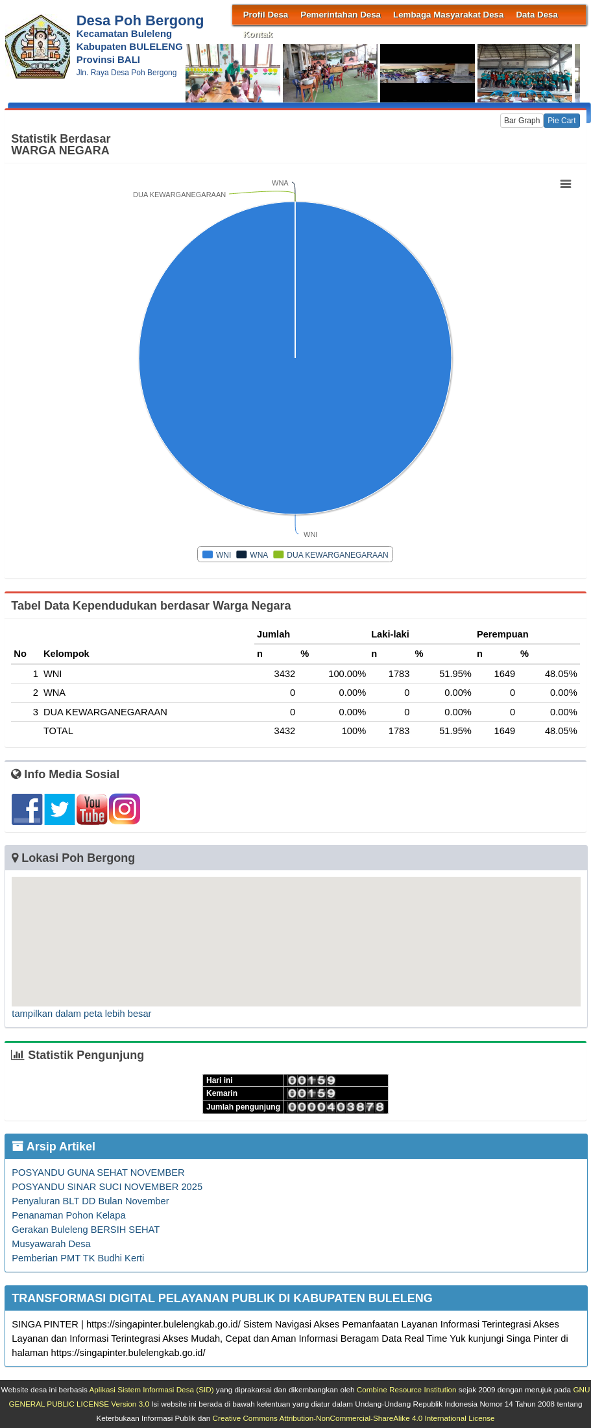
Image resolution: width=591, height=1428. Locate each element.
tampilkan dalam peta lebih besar (81, 1013)
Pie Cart (561, 120)
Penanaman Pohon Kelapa (68, 1215)
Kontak (257, 34)
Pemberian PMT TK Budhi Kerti (78, 1258)
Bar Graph (522, 120)
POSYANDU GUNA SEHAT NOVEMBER (98, 1172)
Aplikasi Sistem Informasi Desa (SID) (152, 1389)
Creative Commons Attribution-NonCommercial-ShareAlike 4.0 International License (354, 1418)
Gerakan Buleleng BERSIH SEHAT (86, 1229)
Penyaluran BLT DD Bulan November (90, 1201)
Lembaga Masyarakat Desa (448, 14)
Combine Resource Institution (407, 1389)
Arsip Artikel (53, 1146)
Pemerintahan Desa (340, 14)
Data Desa (536, 14)
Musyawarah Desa (51, 1244)
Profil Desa (266, 14)
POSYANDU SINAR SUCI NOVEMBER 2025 (107, 1187)
